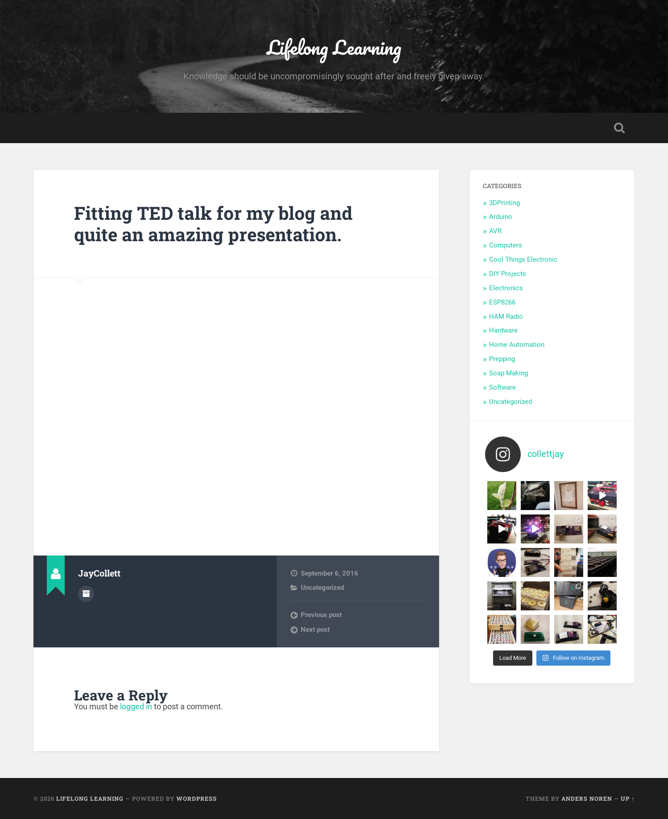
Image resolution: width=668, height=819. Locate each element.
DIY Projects (507, 274)
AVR (495, 231)
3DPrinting (504, 203)
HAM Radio (506, 317)
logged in (136, 706)
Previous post (321, 615)
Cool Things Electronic (523, 259)
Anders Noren (586, 798)
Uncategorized (322, 588)
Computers (505, 245)
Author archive (86, 594)
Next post (315, 630)
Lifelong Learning (334, 47)
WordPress (196, 798)
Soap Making (508, 373)
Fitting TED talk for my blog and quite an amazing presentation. (213, 224)
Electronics (506, 288)
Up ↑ (628, 798)
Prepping (502, 359)
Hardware (503, 330)
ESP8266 (502, 302)
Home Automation (516, 345)
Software (502, 387)
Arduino (500, 217)
